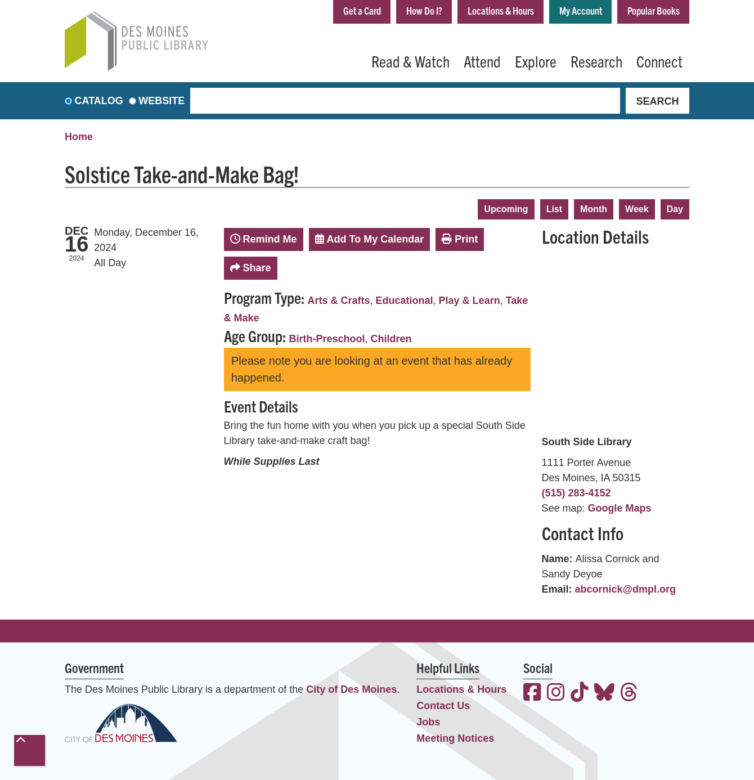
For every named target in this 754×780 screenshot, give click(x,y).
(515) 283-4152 (576, 493)
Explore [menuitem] (535, 61)
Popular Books (653, 10)
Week (637, 209)
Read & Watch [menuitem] (410, 61)
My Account (580, 10)
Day (675, 209)
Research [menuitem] (596, 61)
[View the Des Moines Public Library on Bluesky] (604, 693)
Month (593, 209)
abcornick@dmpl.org (625, 589)
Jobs (428, 722)
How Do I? (424, 10)
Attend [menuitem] (482, 61)
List (554, 209)
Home (79, 136)
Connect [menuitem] (659, 61)
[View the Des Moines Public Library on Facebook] (532, 693)
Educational (404, 300)
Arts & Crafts (339, 300)
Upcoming (506, 209)
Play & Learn (469, 300)
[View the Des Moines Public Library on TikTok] (580, 693)
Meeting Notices (455, 738)
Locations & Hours (501, 10)
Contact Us (443, 705)
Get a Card (362, 10)
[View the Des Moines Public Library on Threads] (629, 693)
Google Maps (620, 508)
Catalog (99, 100)
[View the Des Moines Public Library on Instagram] (556, 693)
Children (391, 338)
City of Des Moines (351, 689)
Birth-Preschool (327, 338)
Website (161, 100)
